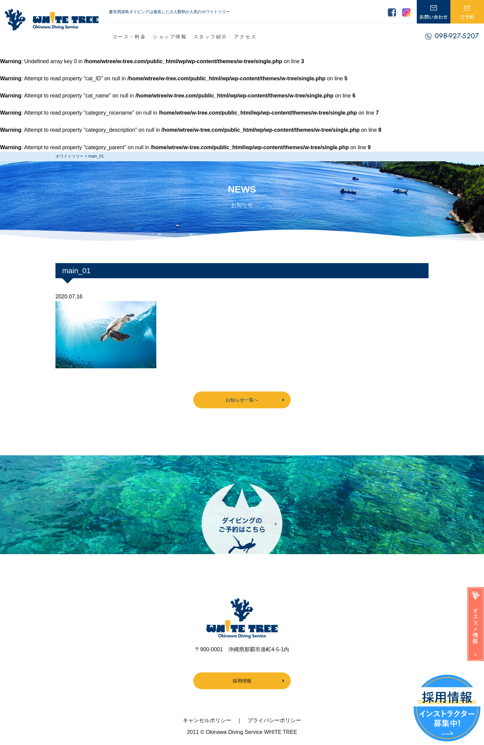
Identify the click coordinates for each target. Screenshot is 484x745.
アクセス (245, 36)
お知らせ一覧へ (242, 400)
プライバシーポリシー (274, 720)
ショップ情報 (170, 36)
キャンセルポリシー (207, 720)
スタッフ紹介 (211, 36)
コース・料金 (129, 36)
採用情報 (242, 681)
